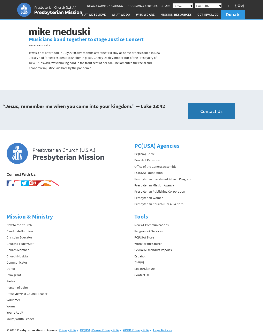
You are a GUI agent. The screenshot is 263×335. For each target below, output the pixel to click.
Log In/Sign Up (144, 268)
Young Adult (15, 312)
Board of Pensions (147, 160)
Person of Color (17, 287)
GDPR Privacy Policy (137, 330)
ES (229, 6)
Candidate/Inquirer (20, 231)
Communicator (17, 262)
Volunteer (13, 300)
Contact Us (211, 111)
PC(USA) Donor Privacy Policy (100, 330)
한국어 (239, 6)
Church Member (18, 250)
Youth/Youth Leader (20, 319)
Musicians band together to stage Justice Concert (86, 39)
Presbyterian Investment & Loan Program (162, 179)
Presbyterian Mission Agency (154, 185)
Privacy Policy (68, 330)
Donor (11, 268)
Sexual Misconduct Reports (153, 250)
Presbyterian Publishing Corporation (159, 191)
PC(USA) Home (144, 154)
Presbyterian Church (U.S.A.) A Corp (158, 204)
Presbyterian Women (148, 198)
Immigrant (14, 275)
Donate (233, 14)
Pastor (11, 281)
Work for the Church (148, 244)
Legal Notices (162, 330)
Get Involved (207, 14)
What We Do (121, 14)
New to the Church (19, 225)
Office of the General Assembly (155, 166)
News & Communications (105, 6)
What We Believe (93, 14)
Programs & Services (142, 6)
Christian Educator (19, 237)
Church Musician (18, 256)
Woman (12, 306)
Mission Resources (176, 14)
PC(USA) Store (144, 237)
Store (165, 6)
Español (139, 256)
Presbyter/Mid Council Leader (27, 294)
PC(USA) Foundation (148, 173)
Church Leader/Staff (20, 244)
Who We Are (145, 14)
